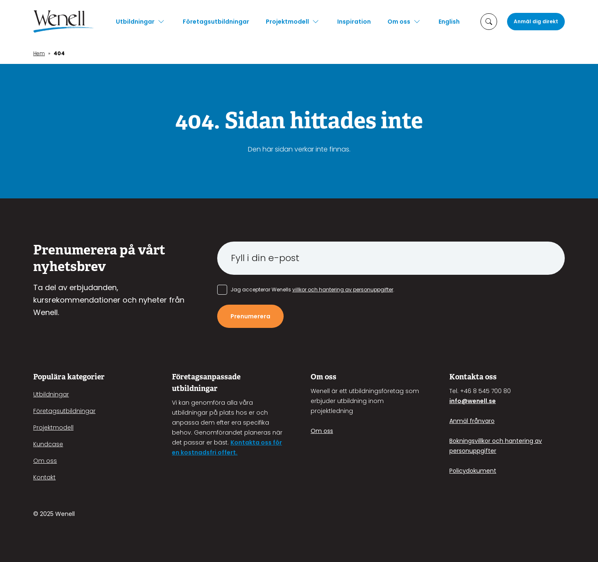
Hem (39, 53)
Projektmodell (287, 21)
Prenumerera (250, 316)
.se (491, 401)
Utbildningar (135, 21)
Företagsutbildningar (216, 21)
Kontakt (44, 477)
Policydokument (472, 471)
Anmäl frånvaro (472, 421)
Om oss (398, 21)
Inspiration (354, 21)
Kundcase (48, 444)
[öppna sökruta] (488, 21)
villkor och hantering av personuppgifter (342, 289)
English (449, 21)
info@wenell (468, 401)
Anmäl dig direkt (536, 21)
